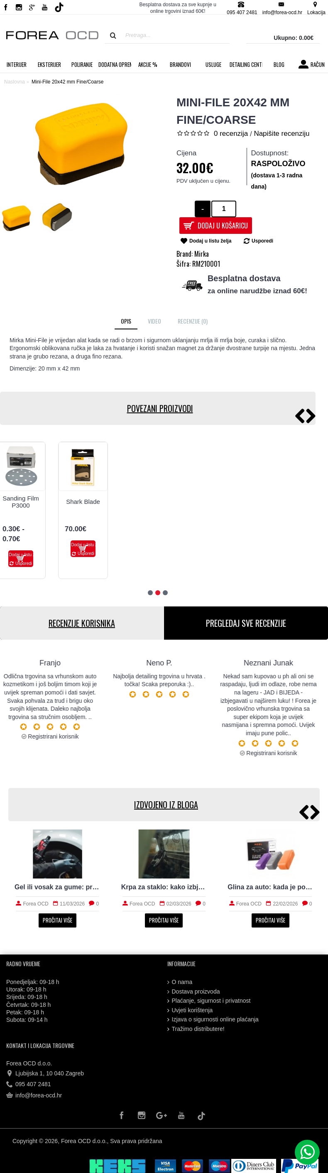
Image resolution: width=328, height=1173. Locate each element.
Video (154, 321)
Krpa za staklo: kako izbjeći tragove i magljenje (164, 887)
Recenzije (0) (193, 321)
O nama (180, 982)
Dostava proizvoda (193, 991)
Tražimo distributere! (196, 1029)
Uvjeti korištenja (190, 1010)
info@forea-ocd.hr (34, 1095)
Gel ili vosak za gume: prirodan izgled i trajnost (57, 887)
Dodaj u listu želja (210, 241)
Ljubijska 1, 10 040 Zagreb (45, 1073)
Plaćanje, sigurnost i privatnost (209, 1000)
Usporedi (262, 241)
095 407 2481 (28, 1084)
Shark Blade (83, 501)
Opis (126, 321)
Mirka (201, 254)
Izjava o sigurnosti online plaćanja (213, 1019)
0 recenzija (231, 133)
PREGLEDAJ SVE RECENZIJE (246, 623)
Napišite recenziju (281, 133)
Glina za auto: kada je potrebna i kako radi (270, 887)
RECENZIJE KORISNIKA (82, 623)
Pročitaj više (57, 920)
